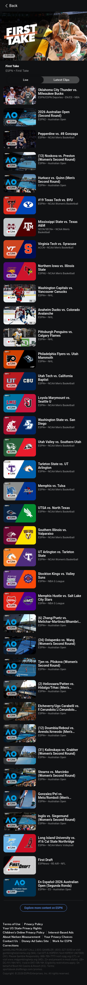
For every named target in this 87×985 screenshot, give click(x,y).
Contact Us (10, 941)
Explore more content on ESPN (43, 908)
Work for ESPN (62, 941)
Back (10, 6)
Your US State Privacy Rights (22, 928)
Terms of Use (11, 924)
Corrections (11, 945)
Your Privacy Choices (58, 937)
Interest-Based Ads (61, 932)
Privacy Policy (33, 924)
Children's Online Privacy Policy (24, 932)
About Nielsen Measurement (21, 937)
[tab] (26, 79)
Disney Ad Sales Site (35, 941)
